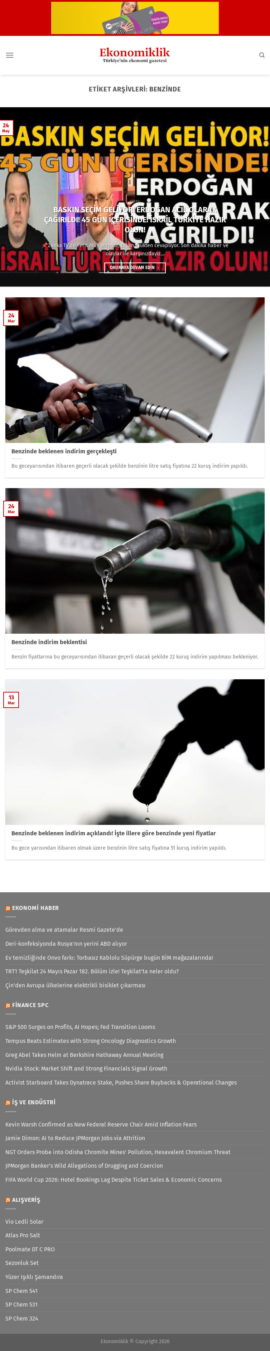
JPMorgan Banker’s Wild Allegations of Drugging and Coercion (84, 1165)
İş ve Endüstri (34, 1102)
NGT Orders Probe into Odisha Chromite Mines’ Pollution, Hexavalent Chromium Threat (118, 1152)
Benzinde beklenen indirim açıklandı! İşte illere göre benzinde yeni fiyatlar (113, 833)
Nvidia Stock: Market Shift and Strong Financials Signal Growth (86, 1068)
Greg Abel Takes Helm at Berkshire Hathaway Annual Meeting (84, 1055)
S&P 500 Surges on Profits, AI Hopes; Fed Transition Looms (80, 1027)
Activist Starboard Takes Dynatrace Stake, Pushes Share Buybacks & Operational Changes (121, 1082)
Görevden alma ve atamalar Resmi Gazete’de (64, 929)
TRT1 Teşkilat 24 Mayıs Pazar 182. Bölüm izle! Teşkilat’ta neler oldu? (92, 971)
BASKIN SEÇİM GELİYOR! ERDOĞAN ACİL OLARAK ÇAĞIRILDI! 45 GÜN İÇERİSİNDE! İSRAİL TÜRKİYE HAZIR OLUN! (135, 220)
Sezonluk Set (22, 1263)
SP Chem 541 (21, 1291)
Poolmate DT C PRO (30, 1249)
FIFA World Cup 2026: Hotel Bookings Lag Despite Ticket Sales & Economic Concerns (113, 1179)
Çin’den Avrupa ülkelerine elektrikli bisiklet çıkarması (75, 985)
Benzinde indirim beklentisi (49, 642)
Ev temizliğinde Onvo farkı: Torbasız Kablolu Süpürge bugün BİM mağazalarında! (109, 957)
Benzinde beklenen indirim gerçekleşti (64, 451)
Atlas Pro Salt (22, 1235)
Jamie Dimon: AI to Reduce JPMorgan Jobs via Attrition (75, 1138)
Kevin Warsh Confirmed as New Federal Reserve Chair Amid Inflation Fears (101, 1124)
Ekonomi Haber (35, 907)
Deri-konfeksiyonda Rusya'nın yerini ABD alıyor (66, 943)
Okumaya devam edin (135, 267)
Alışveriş (26, 1199)
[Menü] (9, 55)
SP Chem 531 (21, 1304)
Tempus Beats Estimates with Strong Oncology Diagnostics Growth (90, 1041)
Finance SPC (30, 1005)
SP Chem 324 (21, 1318)
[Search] (262, 55)
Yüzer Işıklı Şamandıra (34, 1277)
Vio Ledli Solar (24, 1221)
